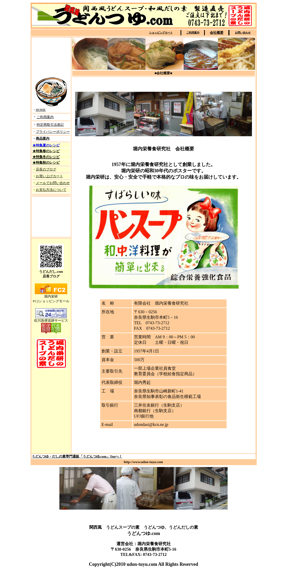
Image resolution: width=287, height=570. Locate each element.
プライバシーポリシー (53, 132)
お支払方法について (51, 190)
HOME (41, 110)
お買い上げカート (49, 176)
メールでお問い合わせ (53, 183)
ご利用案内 (192, 32)
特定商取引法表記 (50, 125)
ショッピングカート (161, 32)
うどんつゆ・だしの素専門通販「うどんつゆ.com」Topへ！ (77, 456)
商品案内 (42, 138)
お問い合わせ (243, 32)
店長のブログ (46, 169)
